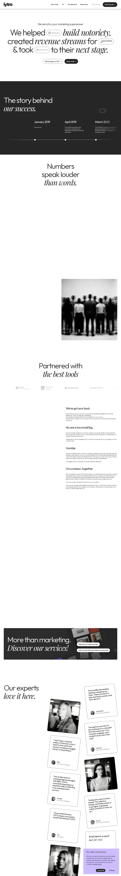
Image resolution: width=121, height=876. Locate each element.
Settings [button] (112, 870)
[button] (104, 110)
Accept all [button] (100, 870)
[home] (8, 4)
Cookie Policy (97, 864)
